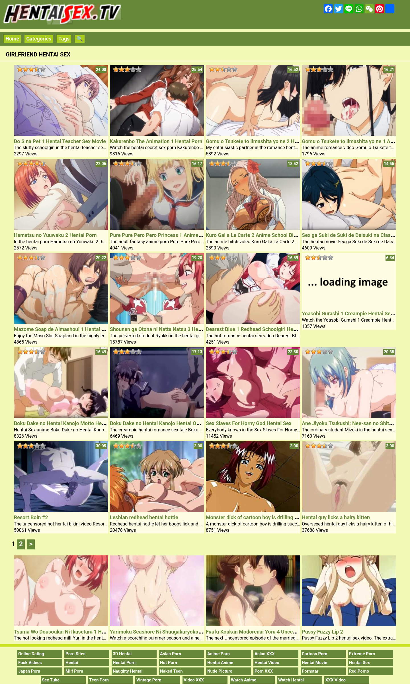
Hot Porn (168, 662)
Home (12, 39)
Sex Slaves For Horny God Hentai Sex (249, 423)
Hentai (71, 662)
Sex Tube (51, 680)
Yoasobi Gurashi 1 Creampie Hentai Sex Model (355, 313)
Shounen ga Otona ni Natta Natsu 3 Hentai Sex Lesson (172, 329)
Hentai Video (267, 662)
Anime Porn (218, 653)
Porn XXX (264, 671)
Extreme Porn (362, 653)
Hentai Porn (124, 662)
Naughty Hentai (128, 671)
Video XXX (194, 680)
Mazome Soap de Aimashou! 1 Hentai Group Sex (69, 329)
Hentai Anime (220, 662)
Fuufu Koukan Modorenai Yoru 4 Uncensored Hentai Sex (270, 632)
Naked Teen (171, 671)
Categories (38, 39)
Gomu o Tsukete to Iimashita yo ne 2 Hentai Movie (263, 141)
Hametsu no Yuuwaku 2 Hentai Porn (55, 235)
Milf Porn (74, 671)
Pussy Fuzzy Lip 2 (322, 632)
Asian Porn (170, 653)
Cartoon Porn (314, 653)
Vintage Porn (148, 680)
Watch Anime (243, 680)
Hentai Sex (359, 662)
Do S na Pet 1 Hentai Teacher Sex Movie (60, 141)
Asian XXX (264, 653)
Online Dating (31, 653)
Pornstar (310, 671)
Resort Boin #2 (31, 517)
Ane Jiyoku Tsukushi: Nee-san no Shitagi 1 (351, 423)
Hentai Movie (314, 662)
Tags (63, 39)
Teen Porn (99, 680)
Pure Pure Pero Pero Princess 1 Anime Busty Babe (168, 235)
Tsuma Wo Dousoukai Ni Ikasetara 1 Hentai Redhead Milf (79, 632)
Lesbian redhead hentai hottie (144, 517)
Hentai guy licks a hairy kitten (336, 517)
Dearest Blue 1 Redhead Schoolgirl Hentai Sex (259, 329)
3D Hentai (122, 653)
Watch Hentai (291, 680)
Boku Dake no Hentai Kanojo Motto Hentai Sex (67, 423)
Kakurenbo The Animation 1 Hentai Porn (156, 141)
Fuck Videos (30, 662)
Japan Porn (29, 671)
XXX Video (335, 680)
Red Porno (359, 671)
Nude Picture (219, 671)
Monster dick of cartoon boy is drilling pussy (257, 517)
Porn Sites (75, 653)
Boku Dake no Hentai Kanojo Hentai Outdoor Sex (165, 423)
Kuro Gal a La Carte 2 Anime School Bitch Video (260, 235)
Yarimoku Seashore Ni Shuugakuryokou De (159, 632)
